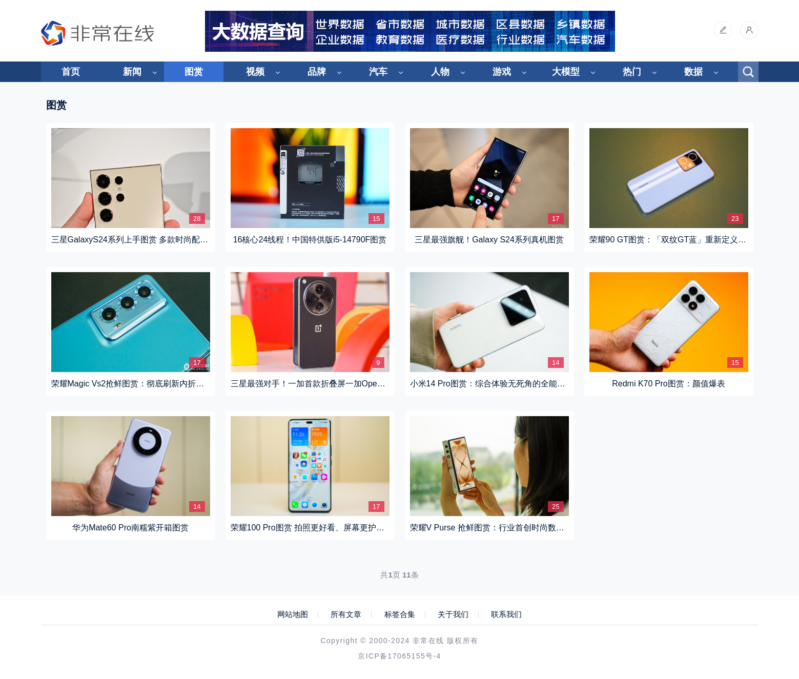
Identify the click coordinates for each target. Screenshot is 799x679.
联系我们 (506, 614)
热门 (632, 72)
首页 (71, 72)
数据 (693, 72)
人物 (440, 72)
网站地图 (292, 614)
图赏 (194, 72)
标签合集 (399, 614)
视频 (255, 72)
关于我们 (453, 614)
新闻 (132, 72)
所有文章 (346, 614)
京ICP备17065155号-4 (399, 656)
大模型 (566, 72)
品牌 (317, 72)
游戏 (502, 72)
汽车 (378, 72)
